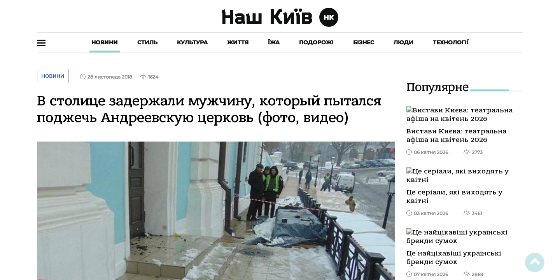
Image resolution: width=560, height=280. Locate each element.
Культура (192, 42)
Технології (451, 42)
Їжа (274, 42)
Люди (403, 42)
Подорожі (316, 42)
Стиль (147, 42)
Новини (104, 42)
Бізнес (363, 42)
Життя (237, 42)
